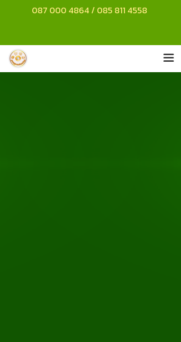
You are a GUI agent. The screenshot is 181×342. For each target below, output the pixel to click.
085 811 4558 (123, 10)
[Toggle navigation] (168, 58)
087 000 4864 (60, 10)
